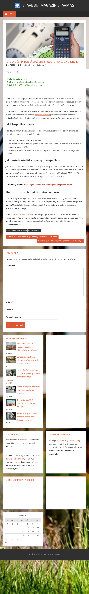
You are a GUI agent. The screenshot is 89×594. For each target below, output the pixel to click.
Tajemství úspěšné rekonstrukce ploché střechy (26, 403)
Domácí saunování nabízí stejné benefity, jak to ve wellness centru (32, 237)
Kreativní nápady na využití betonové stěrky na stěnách (28, 390)
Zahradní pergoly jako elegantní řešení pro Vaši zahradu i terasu (27, 360)
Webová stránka (13, 317)
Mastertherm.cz (34, 230)
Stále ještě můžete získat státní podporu (26, 85)
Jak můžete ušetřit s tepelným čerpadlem (26, 82)
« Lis (6, 542)
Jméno (9, 302)
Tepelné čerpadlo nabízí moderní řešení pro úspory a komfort (27, 416)
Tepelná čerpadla (42, 114)
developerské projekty (15, 458)
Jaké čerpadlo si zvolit (18, 79)
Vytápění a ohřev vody (43, 65)
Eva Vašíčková (25, 65)
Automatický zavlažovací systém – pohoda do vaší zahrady (59, 241)
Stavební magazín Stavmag (48, 5)
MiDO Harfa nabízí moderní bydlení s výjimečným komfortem (27, 346)
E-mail (9, 309)
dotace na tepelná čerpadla (22, 214)
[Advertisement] (63, 351)
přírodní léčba (26, 439)
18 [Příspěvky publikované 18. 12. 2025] (23, 531)
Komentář (11, 265)
